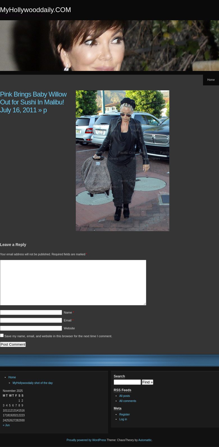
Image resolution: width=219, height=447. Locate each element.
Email (69, 320)
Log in (123, 419)
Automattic (145, 440)
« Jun (6, 425)
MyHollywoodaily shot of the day (33, 383)
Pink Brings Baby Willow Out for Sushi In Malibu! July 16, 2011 (33, 102)
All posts (124, 395)
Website (69, 328)
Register (124, 414)
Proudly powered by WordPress (86, 440)
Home (211, 79)
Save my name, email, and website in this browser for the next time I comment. (58, 336)
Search (119, 376)
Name (69, 312)
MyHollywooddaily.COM (35, 10)
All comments (127, 401)
